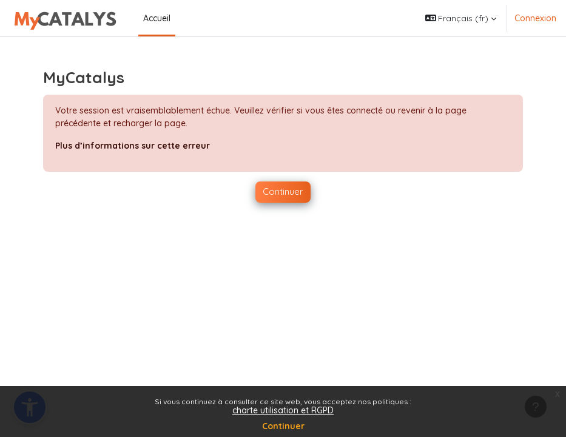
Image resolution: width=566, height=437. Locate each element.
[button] (461, 18)
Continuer (283, 426)
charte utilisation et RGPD (283, 410)
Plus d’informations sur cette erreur (132, 145)
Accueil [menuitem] (156, 18)
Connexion (535, 18)
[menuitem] (180, 18)
